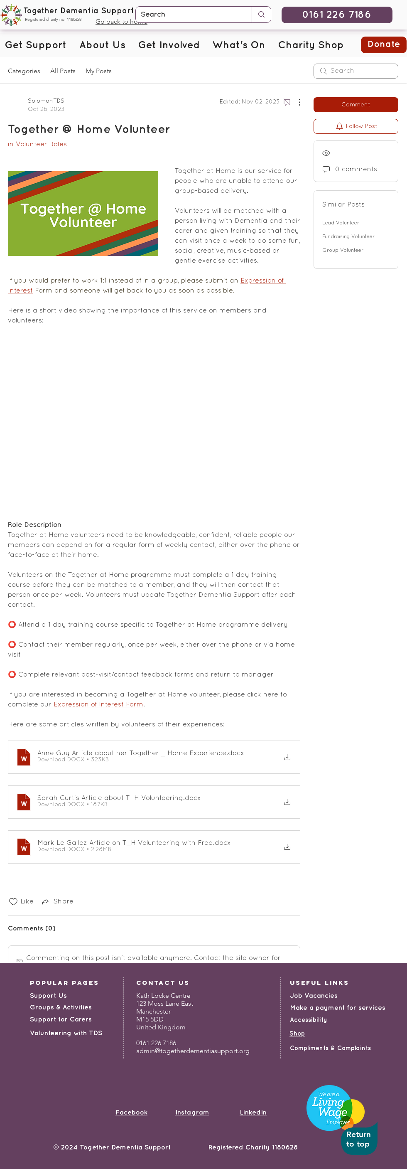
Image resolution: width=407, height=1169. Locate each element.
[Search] (187, 15)
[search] (356, 71)
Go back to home (121, 21)
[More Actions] (295, 102)
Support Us (48, 996)
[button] (35, 45)
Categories (24, 71)
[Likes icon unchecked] (13, 902)
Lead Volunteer (340, 223)
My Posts (99, 71)
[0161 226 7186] (337, 15)
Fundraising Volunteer (348, 237)
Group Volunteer (342, 251)
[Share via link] (57, 902)
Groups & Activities (61, 1007)
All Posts (63, 71)
